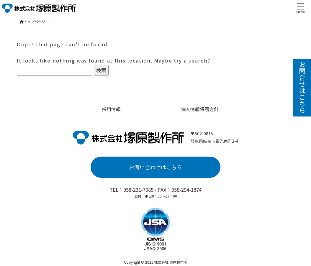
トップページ (32, 21)
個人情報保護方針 (200, 109)
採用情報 (111, 109)
